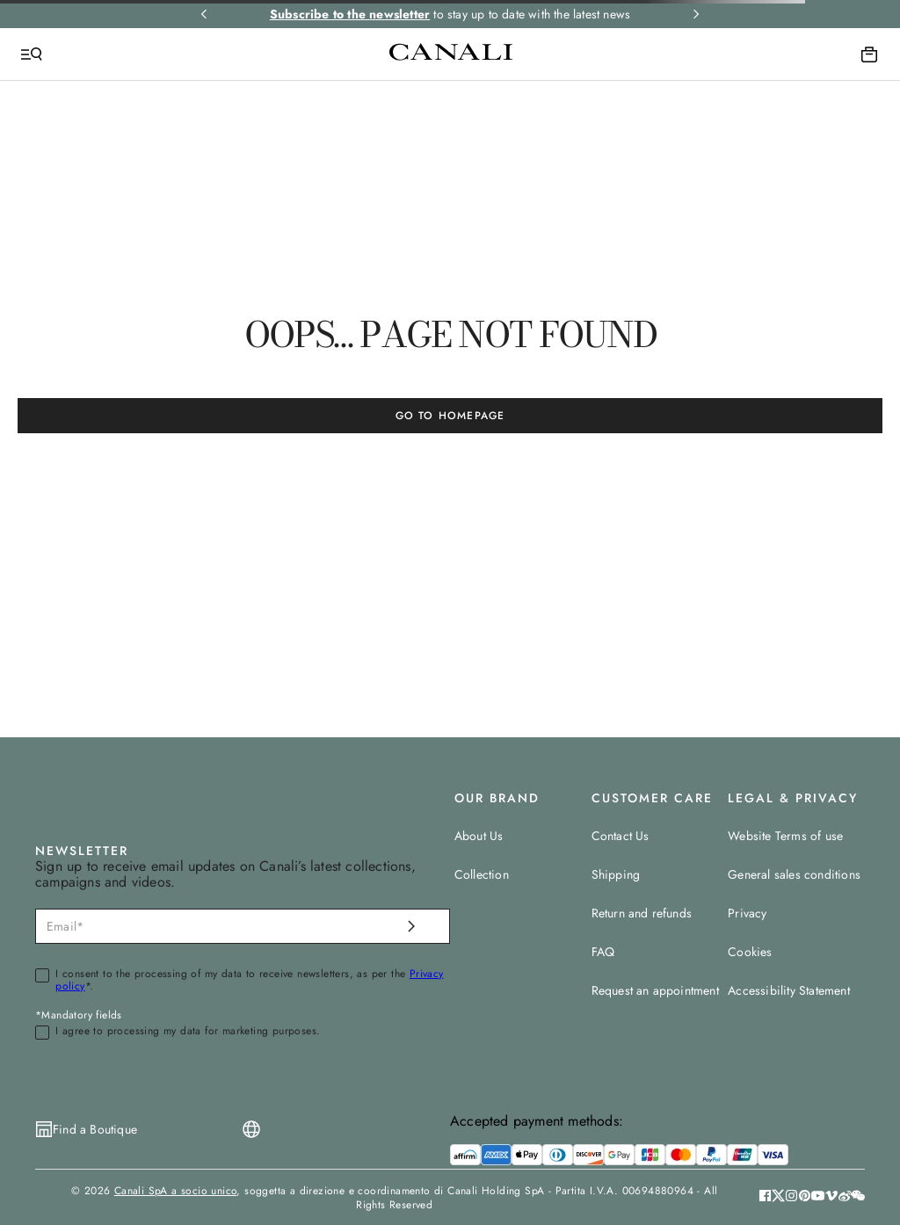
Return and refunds (642, 913)
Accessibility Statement (789, 990)
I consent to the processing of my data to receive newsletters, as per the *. (249, 980)
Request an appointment (655, 990)
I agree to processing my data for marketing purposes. (187, 1032)
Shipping (616, 874)
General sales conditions (794, 874)
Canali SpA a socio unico (175, 1191)
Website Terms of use (785, 835)
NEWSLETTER (81, 850)
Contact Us (621, 835)
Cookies (750, 951)
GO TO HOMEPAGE (450, 416)
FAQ (603, 951)
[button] (858, 1198)
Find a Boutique (95, 1129)
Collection (481, 874)
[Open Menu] (31, 54)
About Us (479, 835)
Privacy (747, 913)
